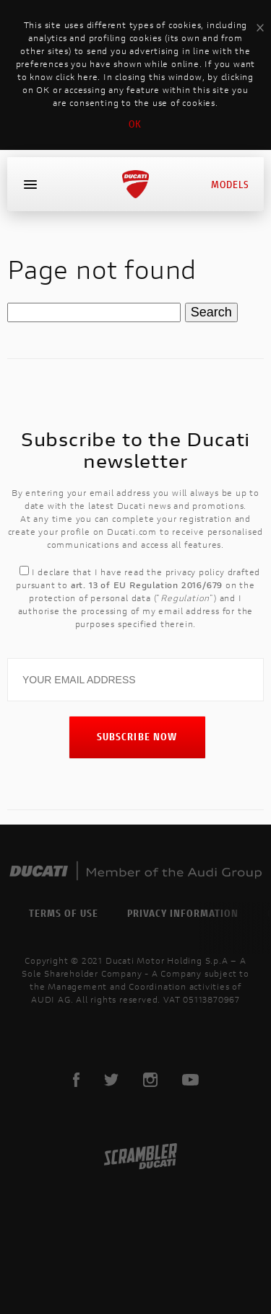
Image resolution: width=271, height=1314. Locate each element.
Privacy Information (182, 913)
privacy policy (195, 572)
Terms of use (63, 913)
